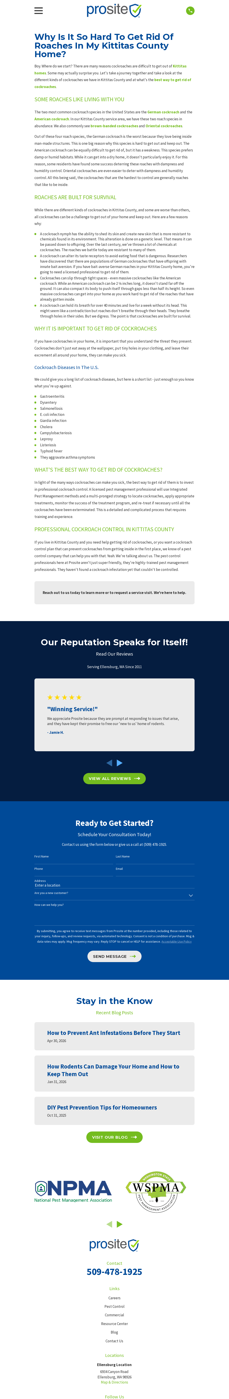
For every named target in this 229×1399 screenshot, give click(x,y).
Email (119, 869)
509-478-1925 (114, 1271)
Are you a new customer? (51, 893)
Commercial (114, 1315)
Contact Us (114, 1341)
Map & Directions (114, 1382)
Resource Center (114, 1323)
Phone (38, 869)
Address (40, 881)
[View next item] (119, 763)
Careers (114, 1297)
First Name (41, 856)
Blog (114, 1332)
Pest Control (114, 1306)
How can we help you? (49, 905)
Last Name (123, 856)
